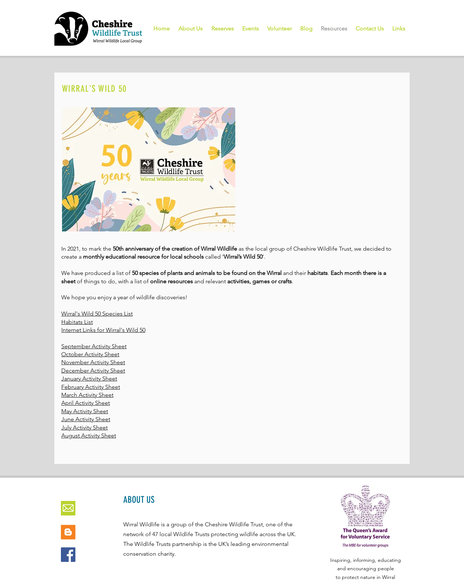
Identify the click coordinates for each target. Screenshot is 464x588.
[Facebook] (68, 554)
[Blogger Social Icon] (68, 532)
